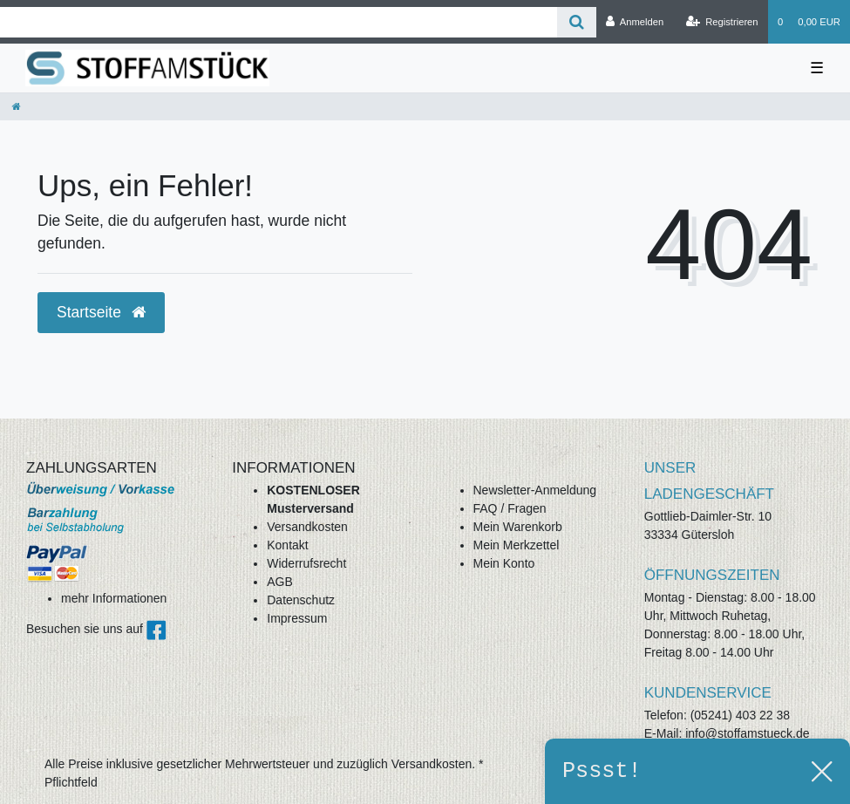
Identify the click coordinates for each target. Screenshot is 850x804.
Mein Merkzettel (516, 545)
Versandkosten (307, 527)
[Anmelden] (635, 22)
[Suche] (576, 22)
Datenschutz (301, 600)
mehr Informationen (114, 598)
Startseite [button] (101, 312)
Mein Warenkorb (517, 527)
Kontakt (287, 545)
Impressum (297, 618)
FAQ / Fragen (510, 508)
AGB (280, 582)
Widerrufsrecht (306, 563)
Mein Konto (504, 563)
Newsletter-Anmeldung (535, 490)
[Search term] (278, 22)
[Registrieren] (721, 22)
